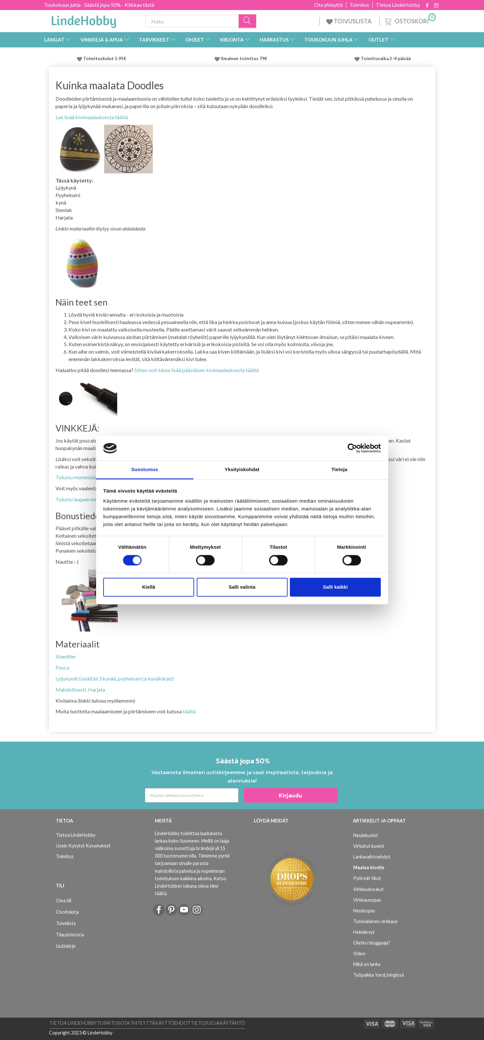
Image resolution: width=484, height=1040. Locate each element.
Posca (62, 667)
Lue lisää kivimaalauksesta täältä (92, 117)
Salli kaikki (335, 587)
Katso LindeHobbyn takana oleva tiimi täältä (190, 886)
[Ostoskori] (409, 20)
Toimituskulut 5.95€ (104, 58)
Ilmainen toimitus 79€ (245, 58)
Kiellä (148, 587)
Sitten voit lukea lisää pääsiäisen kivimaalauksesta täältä (196, 370)
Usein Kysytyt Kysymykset (83, 845)
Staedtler (66, 656)
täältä (189, 711)
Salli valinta (242, 587)
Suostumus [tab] (144, 469)
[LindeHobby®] (84, 20)
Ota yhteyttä (328, 5)
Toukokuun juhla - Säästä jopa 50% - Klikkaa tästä (99, 5)
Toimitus (359, 5)
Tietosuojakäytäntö (218, 1023)
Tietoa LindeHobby (398, 5)
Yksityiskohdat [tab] (242, 469)
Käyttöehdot (173, 1023)
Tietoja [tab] (339, 469)
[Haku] (248, 21)
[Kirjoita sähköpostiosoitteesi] (192, 795)
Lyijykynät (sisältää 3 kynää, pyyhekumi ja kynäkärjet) (115, 678)
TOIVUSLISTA (349, 21)
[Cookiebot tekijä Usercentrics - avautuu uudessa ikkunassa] (352, 448)
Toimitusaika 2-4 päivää (386, 58)
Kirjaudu (290, 795)
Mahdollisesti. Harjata (80, 689)
